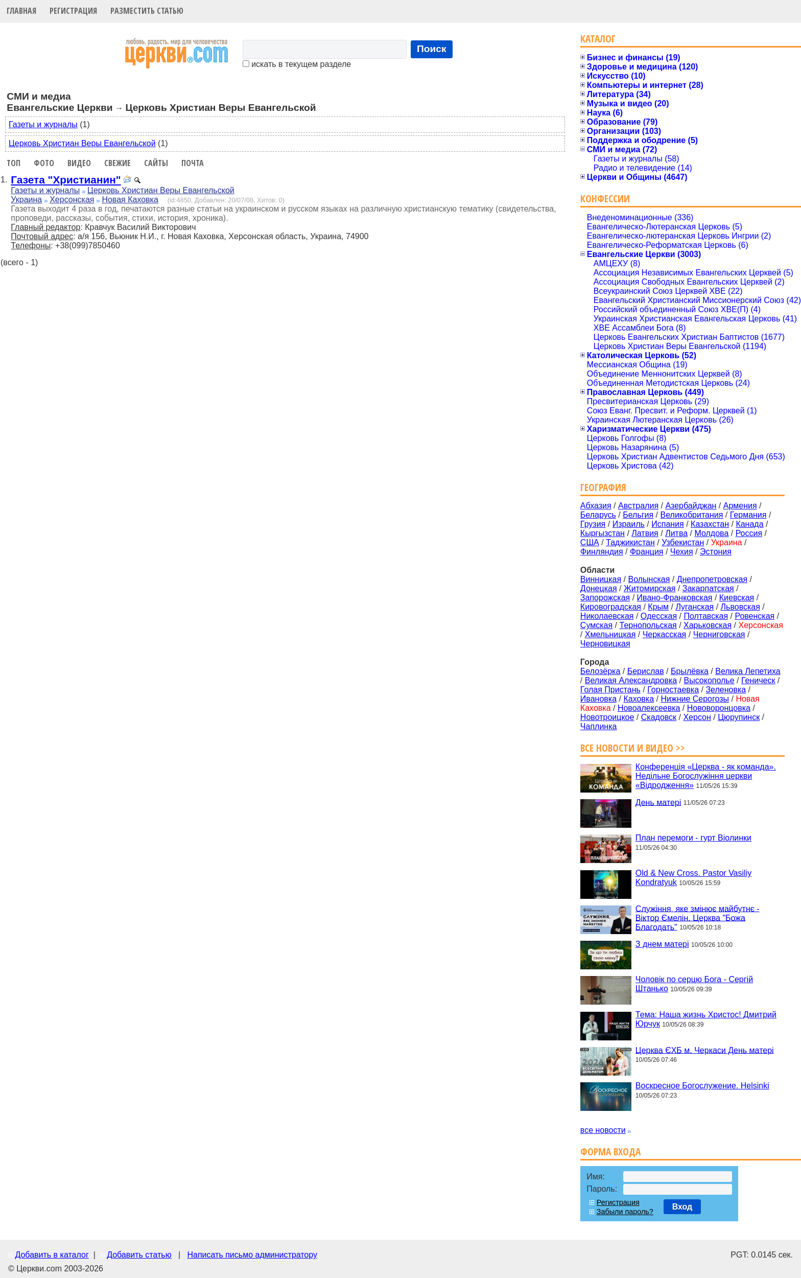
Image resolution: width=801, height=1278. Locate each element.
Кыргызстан (602, 533)
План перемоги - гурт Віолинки (693, 837)
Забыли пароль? (625, 1211)
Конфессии (605, 198)
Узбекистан (683, 542)
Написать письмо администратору (252, 1254)
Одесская (659, 616)
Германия (748, 514)
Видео (79, 163)
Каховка (638, 698)
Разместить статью (146, 10)
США (589, 542)
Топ (13, 163)
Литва (676, 533)
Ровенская (754, 616)
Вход (682, 1206)
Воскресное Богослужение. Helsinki (702, 1085)
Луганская (694, 606)
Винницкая (600, 579)
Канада (749, 524)
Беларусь (598, 514)
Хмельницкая (610, 634)
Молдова (711, 533)
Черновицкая (605, 643)
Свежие (117, 163)
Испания (667, 524)
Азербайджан (690, 505)
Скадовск (658, 717)
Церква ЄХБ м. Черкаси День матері (704, 1049)
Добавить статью (139, 1254)
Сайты (156, 163)
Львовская (740, 606)
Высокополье (709, 680)
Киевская (736, 597)
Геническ (758, 680)
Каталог (598, 38)
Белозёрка (600, 671)
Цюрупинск (739, 717)
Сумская (596, 625)
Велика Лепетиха (747, 671)
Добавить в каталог (51, 1254)
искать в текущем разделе (297, 64)
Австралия (638, 505)
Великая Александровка (631, 680)
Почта (192, 163)
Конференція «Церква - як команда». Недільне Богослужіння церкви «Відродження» (705, 775)
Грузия (592, 524)
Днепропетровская (712, 579)
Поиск (431, 48)
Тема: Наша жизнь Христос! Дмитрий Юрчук (705, 1019)
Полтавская (706, 616)
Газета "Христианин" (66, 179)
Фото (44, 163)
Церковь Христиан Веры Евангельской (82, 143)
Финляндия (601, 551)
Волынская (649, 579)
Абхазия (595, 505)
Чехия (681, 551)
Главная (21, 10)
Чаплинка (598, 726)
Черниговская (719, 634)
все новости (603, 1130)
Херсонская (72, 199)
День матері (658, 802)
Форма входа (610, 1151)
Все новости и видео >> (632, 748)
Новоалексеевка (649, 708)
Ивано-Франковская (675, 597)
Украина (26, 199)
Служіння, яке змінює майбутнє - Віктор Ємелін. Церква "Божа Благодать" (697, 917)
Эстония (716, 551)
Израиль (628, 524)
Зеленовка (725, 689)
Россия (749, 533)
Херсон (697, 717)
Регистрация (73, 10)
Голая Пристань (610, 689)
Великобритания (692, 514)
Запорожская (605, 597)
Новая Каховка (130, 199)
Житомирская (650, 588)
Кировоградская (610, 606)
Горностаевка (673, 689)
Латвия (644, 533)
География (603, 487)
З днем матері (662, 944)
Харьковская (708, 625)
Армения (740, 505)
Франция (647, 551)
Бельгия (638, 514)
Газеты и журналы (43, 124)
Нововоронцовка (718, 708)
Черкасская (665, 634)
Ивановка (598, 698)
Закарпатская (708, 588)
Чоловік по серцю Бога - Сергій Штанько (694, 984)
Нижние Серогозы (695, 698)
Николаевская (607, 616)
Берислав (645, 671)
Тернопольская (648, 625)
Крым (658, 606)
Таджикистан (630, 542)
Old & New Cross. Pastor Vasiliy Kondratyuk (693, 878)
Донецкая (598, 588)
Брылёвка (690, 671)
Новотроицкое (607, 717)
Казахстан (710, 524)
